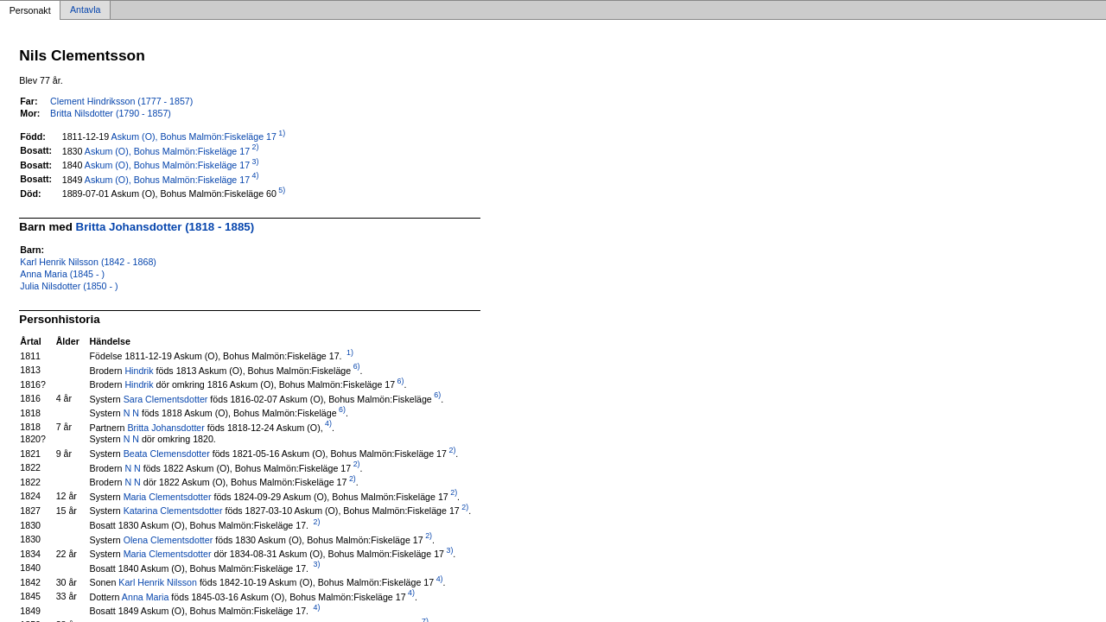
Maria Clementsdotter (168, 496)
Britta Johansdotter (165, 427)
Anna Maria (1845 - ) (62, 274)
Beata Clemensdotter (167, 453)
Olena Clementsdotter (168, 539)
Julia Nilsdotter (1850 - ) (69, 286)
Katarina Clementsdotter (173, 510)
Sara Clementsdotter (166, 398)
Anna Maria (145, 596)
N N (131, 413)
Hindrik (138, 370)
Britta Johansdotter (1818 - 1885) (165, 226)
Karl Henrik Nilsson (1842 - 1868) (88, 262)
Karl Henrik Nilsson (157, 582)
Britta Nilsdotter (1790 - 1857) (110, 113)
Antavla (85, 10)
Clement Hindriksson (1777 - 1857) (121, 101)
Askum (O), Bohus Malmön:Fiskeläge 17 (193, 136)
